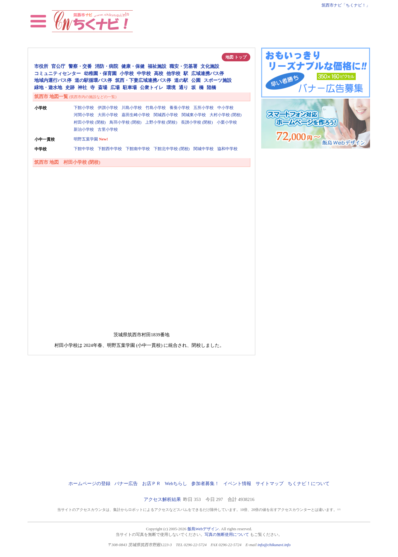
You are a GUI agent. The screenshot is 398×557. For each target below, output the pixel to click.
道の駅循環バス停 (93, 80)
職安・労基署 (183, 66)
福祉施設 (157, 66)
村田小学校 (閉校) (90, 122)
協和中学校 (227, 148)
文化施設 (210, 66)
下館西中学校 (110, 148)
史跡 (70, 87)
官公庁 (58, 66)
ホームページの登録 (89, 483)
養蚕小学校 (179, 107)
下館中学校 (84, 148)
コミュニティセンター (57, 73)
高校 (158, 73)
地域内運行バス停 (53, 80)
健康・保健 (133, 66)
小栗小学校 (227, 122)
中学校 (144, 73)
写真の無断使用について (227, 534)
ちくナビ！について (309, 483)
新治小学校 (84, 129)
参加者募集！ (205, 483)
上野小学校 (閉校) (161, 122)
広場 (115, 87)
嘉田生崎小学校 (136, 114)
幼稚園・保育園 (100, 73)
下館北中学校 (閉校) (172, 148)
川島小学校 (132, 107)
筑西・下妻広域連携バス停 (143, 80)
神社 (82, 87)
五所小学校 (203, 107)
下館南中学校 (138, 148)
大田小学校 (108, 114)
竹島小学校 (156, 107)
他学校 (173, 73)
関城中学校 (203, 148)
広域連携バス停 (207, 73)
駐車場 (130, 87)
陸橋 (211, 87)
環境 (171, 87)
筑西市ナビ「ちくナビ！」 (346, 5)
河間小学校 (84, 114)
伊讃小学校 (108, 107)
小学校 (127, 73)
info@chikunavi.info (273, 544)
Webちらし (176, 483)
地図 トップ (236, 57)
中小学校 (225, 107)
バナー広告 (126, 483)
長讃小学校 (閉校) (197, 122)
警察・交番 (80, 66)
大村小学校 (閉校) (226, 114)
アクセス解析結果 (162, 499)
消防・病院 (106, 66)
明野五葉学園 (86, 139)
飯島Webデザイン (203, 528)
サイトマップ (270, 483)
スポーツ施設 (218, 80)
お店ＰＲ (151, 483)
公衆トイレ (151, 87)
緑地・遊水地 (48, 87)
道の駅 (181, 80)
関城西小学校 (166, 114)
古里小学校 (108, 129)
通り (183, 87)
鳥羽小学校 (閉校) (125, 122)
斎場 (102, 87)
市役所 (41, 66)
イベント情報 (237, 483)
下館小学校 (84, 107)
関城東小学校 (194, 114)
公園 (196, 80)
